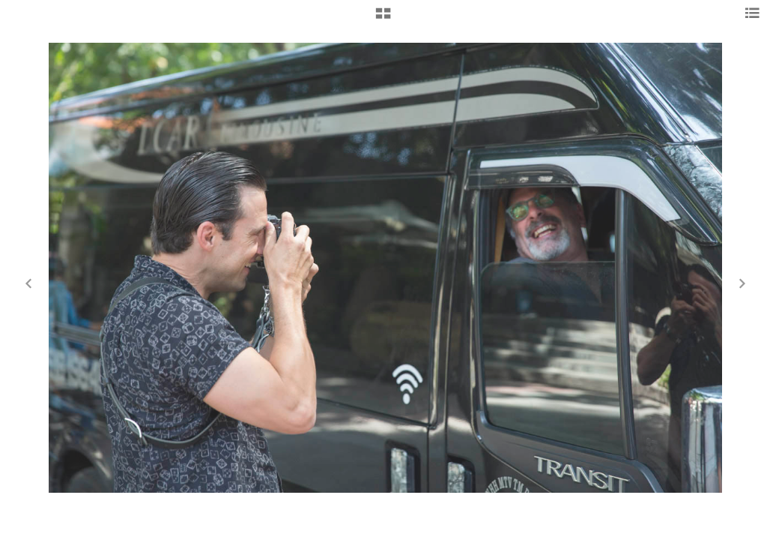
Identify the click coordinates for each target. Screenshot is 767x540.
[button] (383, 18)
